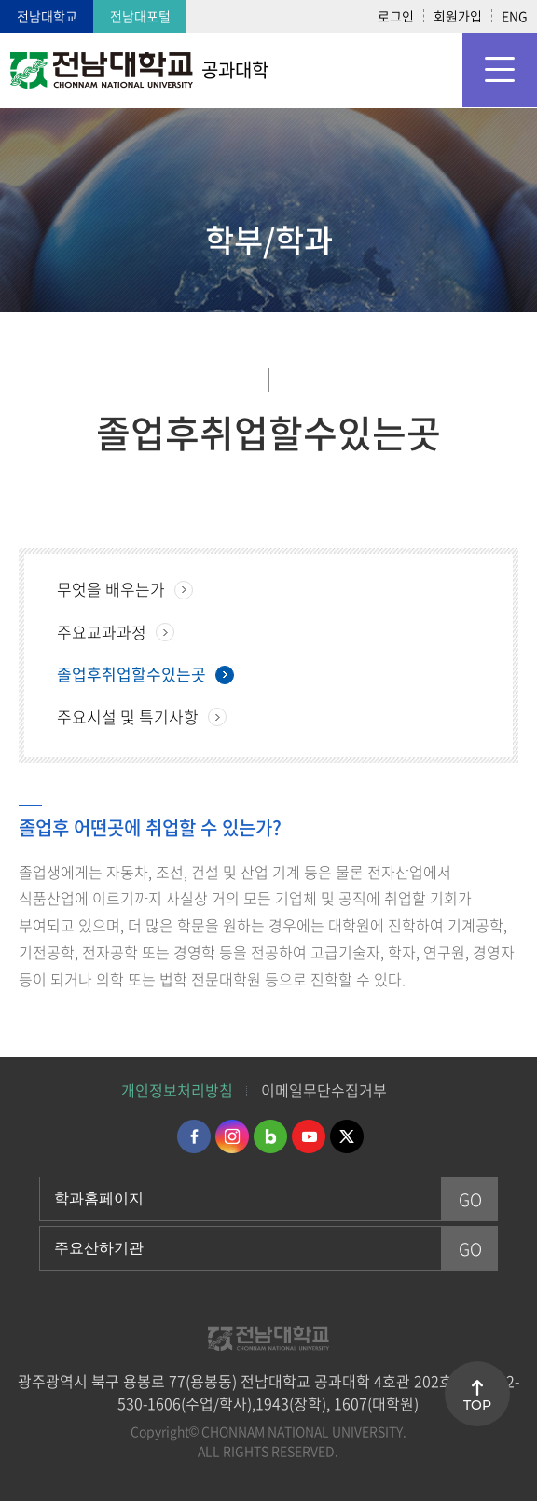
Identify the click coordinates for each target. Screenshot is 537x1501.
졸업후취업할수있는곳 (131, 673)
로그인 (396, 15)
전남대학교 (47, 16)
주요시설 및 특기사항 (128, 716)
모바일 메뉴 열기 (499, 70)
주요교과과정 (101, 631)
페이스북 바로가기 (194, 1136)
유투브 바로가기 (308, 1136)
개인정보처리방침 (177, 1090)
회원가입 (458, 15)
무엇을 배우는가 (111, 588)
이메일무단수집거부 (324, 1090)
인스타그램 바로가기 (232, 1136)
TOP (477, 1405)
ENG (515, 15)
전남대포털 (140, 16)
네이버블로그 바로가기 (270, 1136)
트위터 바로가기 (347, 1136)
